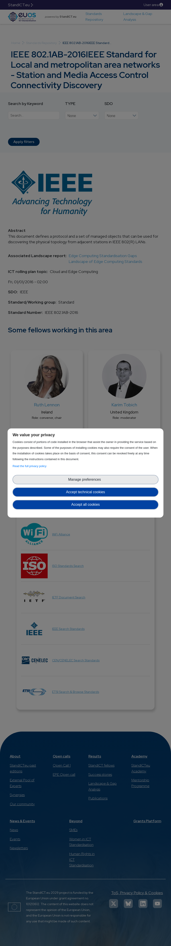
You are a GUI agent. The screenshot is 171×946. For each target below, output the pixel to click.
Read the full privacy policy (30, 466)
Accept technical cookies (85, 492)
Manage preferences (85, 479)
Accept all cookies (85, 504)
